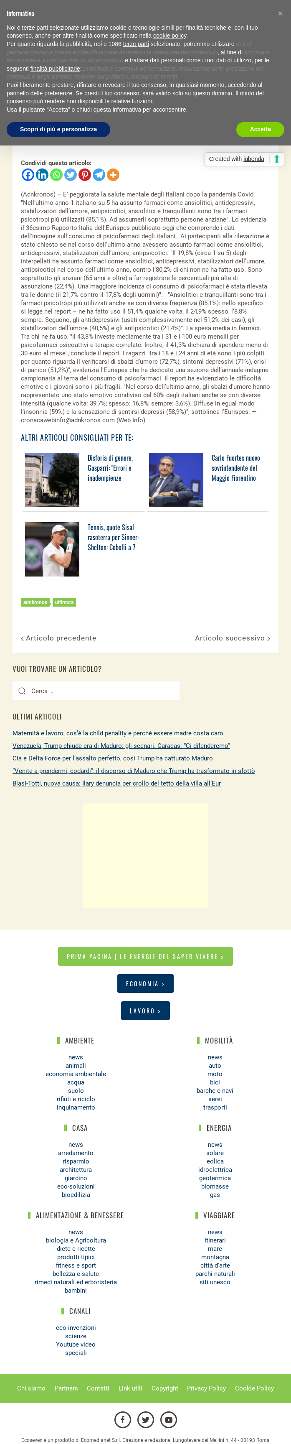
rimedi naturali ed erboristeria (76, 1282)
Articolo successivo (232, 638)
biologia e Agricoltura (76, 1240)
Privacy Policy (206, 1388)
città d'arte (215, 1265)
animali (76, 1065)
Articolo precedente (58, 638)
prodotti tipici (76, 1257)
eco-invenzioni (76, 1328)
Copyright (165, 1388)
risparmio (76, 1161)
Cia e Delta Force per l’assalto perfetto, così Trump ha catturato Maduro (113, 758)
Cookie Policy (254, 1388)
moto (215, 1074)
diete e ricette (76, 1249)
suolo (76, 1090)
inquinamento (76, 1107)
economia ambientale (76, 1074)
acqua (75, 1082)
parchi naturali (215, 1274)
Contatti (98, 1388)
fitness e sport (76, 1265)
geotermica (215, 1178)
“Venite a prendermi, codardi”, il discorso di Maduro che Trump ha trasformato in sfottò (134, 771)
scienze (75, 1336)
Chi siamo (31, 1388)
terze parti (136, 44)
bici (215, 1082)
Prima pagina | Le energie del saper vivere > (145, 956)
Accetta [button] (260, 129)
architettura (76, 1170)
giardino (76, 1178)
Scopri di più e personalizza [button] (58, 129)
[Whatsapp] (56, 174)
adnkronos (35, 602)
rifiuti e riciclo (76, 1099)
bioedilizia (76, 1195)
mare (215, 1249)
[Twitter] (70, 174)
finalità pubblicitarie (55, 68)
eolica (215, 1161)
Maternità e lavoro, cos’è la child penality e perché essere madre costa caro (118, 733)
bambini (76, 1290)
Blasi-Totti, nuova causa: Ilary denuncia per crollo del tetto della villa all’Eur (117, 783)
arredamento (76, 1153)
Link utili (130, 1388)
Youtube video (76, 1344)
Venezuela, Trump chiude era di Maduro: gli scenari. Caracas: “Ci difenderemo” (121, 746)
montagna (215, 1257)
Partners (66, 1388)
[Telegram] (99, 174)
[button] (280, 13)
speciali (76, 1353)
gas (215, 1195)
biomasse (215, 1186)
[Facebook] (28, 174)
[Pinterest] (84, 174)
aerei (215, 1099)
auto (215, 1065)
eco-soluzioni (76, 1186)
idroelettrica (215, 1170)
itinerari (215, 1240)
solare (215, 1153)
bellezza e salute (76, 1274)
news (75, 1057)
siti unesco (215, 1282)
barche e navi (215, 1090)
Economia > (145, 983)
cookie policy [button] (169, 35)
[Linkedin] (42, 174)
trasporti (215, 1107)
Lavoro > (145, 1010)
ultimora (64, 602)
